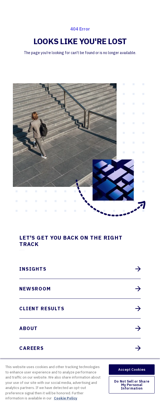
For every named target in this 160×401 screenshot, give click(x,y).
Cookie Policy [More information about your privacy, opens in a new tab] (65, 398)
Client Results (80, 308)
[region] (80, 379)
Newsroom (80, 288)
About (80, 328)
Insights (80, 268)
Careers (80, 348)
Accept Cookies (131, 369)
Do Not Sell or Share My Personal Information (131, 385)
